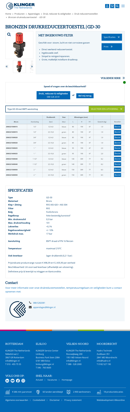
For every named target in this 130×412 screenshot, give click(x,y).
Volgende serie (111, 78)
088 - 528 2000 (75, 364)
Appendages (34, 14)
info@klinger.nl (12, 361)
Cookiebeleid (39, 400)
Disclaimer (55, 400)
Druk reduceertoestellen (86, 14)
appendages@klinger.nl (44, 307)
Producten (19, 14)
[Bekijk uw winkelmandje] (112, 6)
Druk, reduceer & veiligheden (57, 14)
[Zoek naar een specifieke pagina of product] (117, 6)
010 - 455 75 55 (14, 364)
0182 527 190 (104, 364)
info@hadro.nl (103, 361)
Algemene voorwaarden (16, 400)
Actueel (39, 380)
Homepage (67, 380)
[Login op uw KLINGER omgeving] (107, 6)
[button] (123, 6)
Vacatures (52, 380)
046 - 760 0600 (44, 367)
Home (8, 14)
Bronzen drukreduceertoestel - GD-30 (26, 17)
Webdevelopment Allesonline (111, 400)
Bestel (117, 126)
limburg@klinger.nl (45, 364)
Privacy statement (73, 400)
